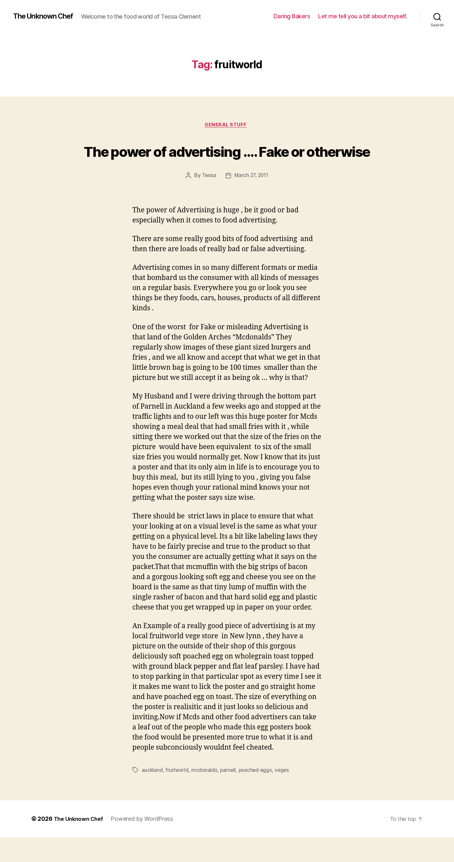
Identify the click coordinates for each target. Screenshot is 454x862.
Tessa (207, 200)
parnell (229, 795)
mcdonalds (205, 795)
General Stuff (226, 126)
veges (284, 795)
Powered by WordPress (146, 843)
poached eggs (257, 795)
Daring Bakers (292, 16)
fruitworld (177, 795)
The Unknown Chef (47, 16)
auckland (152, 795)
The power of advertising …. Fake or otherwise (227, 162)
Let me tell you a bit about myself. (362, 16)
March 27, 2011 (251, 200)
